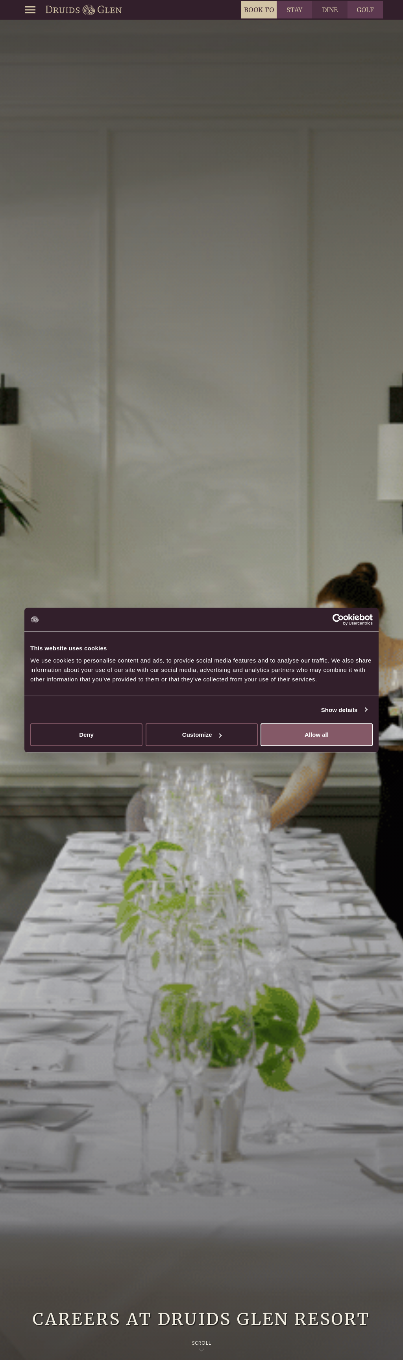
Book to (259, 10)
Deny (86, 734)
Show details (339, 709)
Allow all (317, 734)
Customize (202, 734)
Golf (365, 10)
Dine (330, 10)
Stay (294, 10)
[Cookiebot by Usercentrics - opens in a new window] (338, 619)
